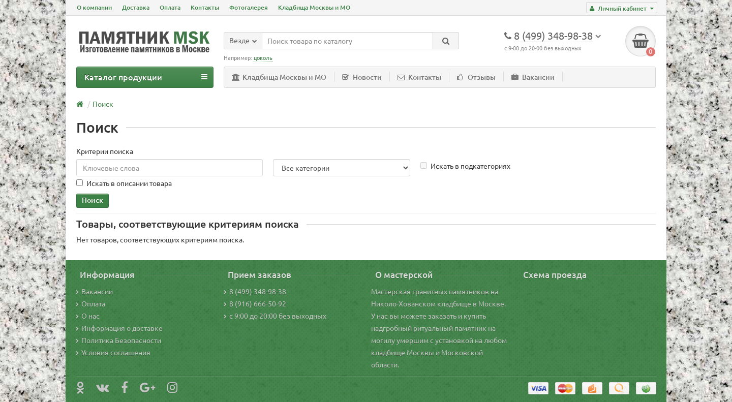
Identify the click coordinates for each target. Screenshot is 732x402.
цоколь (263, 57)
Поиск (103, 103)
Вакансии (533, 77)
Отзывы (476, 77)
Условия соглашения (113, 352)
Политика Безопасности (118, 340)
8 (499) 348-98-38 (255, 291)
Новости (362, 77)
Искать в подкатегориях (465, 165)
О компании (94, 7)
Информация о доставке (119, 327)
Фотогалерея (248, 7)
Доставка (135, 7)
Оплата (170, 7)
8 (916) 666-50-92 (255, 303)
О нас (88, 315)
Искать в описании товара (124, 183)
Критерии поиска (104, 151)
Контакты (205, 7)
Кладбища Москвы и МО (314, 7)
